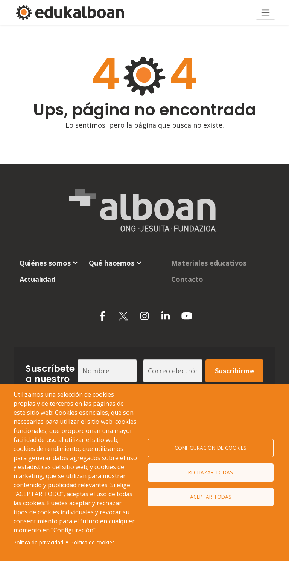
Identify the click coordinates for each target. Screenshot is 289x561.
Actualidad (37, 279)
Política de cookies (93, 542)
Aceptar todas (210, 496)
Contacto (187, 279)
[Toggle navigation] (265, 13)
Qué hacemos (111, 263)
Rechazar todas (210, 472)
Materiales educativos (208, 263)
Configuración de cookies (210, 447)
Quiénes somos (45, 263)
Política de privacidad (38, 542)
